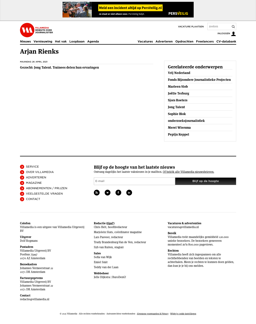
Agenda (93, 41)
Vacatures (145, 41)
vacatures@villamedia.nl (183, 227)
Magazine (34, 182)
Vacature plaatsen (191, 26)
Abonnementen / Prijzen (46, 188)
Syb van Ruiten (103, 247)
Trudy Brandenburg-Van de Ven (113, 242)
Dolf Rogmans (29, 241)
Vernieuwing (43, 41)
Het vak (61, 41)
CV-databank (226, 41)
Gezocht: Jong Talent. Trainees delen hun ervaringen (59, 67)
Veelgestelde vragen (44, 193)
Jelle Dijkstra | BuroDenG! (110, 277)
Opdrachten (184, 41)
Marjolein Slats (103, 232)
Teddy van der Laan (106, 267)
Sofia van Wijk (103, 257)
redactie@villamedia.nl (34, 299)
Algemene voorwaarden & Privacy (152, 313)
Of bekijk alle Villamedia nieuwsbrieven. (188, 172)
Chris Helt (100, 227)
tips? (110, 223)
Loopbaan (76, 41)
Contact (33, 199)
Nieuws (25, 41)
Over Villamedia (40, 172)
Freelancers (205, 41)
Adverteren (164, 41)
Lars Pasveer (102, 237)
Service (32, 166)
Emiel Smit (101, 262)
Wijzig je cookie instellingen (183, 313)
